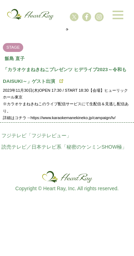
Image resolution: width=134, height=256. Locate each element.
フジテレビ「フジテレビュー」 (36, 135)
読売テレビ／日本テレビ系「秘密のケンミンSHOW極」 (64, 147)
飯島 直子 (15, 58)
